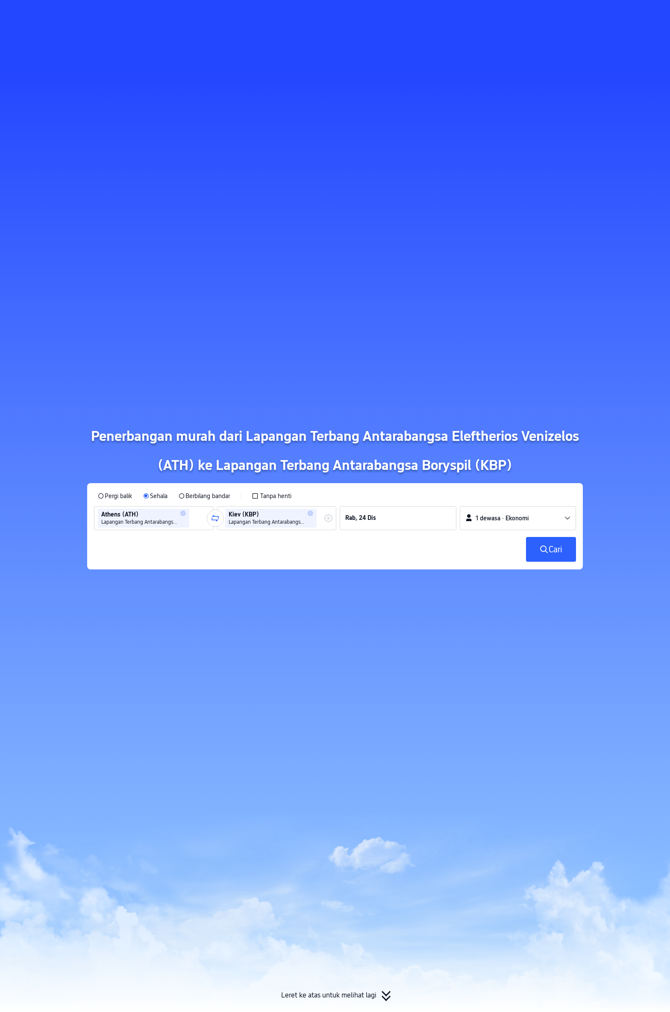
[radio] (115, 496)
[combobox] (194, 518)
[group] (154, 518)
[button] (597, 14)
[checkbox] (271, 496)
